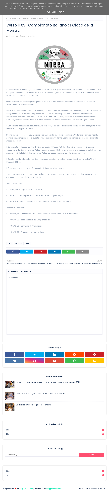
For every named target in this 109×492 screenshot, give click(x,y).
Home (81, 489)
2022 (55, 430)
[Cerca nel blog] (42, 455)
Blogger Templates (53, 489)
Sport (27, 243)
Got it (61, 12)
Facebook (18, 243)
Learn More (51, 12)
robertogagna (13, 36)
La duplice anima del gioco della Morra (33, 404)
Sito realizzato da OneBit (96, 489)
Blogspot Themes (26, 489)
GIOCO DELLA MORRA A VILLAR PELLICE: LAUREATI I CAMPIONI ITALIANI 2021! (48, 382)
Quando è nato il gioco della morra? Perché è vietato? (41, 393)
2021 (55, 434)
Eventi (18, 18)
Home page (10, 18)
